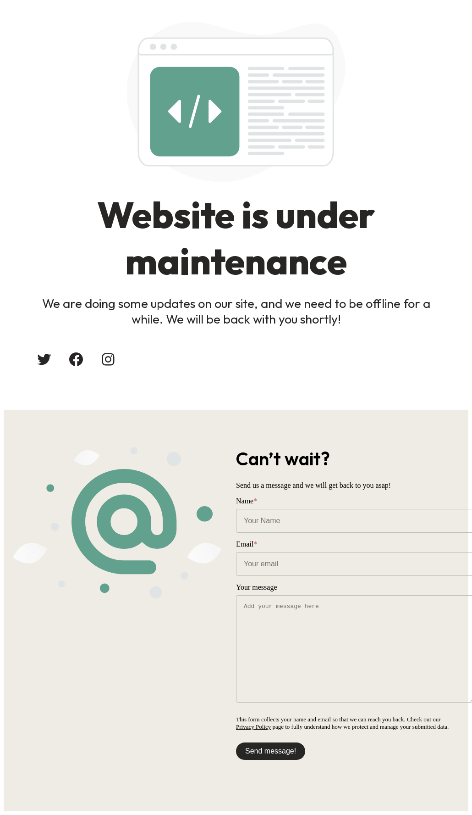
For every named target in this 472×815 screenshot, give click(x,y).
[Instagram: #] (108, 359)
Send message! (270, 751)
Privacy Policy (253, 726)
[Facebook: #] (76, 359)
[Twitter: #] (44, 359)
